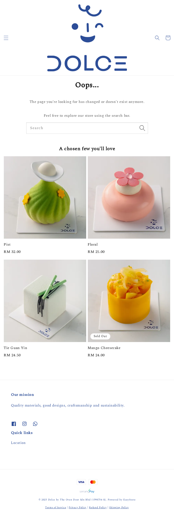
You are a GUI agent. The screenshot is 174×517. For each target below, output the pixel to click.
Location (18, 442)
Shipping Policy (119, 507)
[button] (6, 38)
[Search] (142, 128)
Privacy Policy (77, 507)
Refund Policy (98, 507)
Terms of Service (55, 507)
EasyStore (129, 500)
